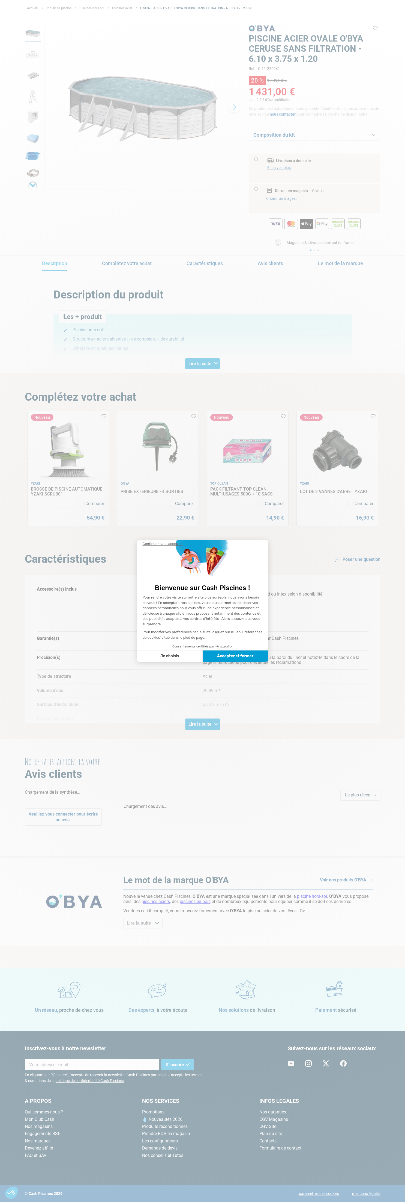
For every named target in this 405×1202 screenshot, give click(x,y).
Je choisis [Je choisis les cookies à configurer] (169, 656)
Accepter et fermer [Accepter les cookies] (235, 656)
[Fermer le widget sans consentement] (163, 544)
